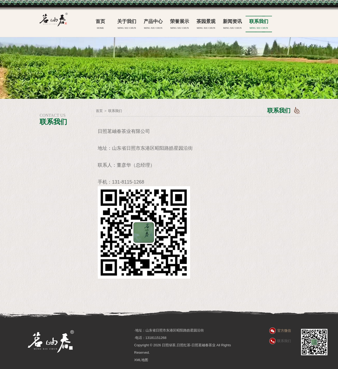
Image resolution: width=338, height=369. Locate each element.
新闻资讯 (232, 25)
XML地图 (141, 360)
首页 (100, 25)
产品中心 (153, 25)
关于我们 (127, 25)
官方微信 (284, 331)
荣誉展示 (179, 25)
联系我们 (259, 25)
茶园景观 (206, 25)
